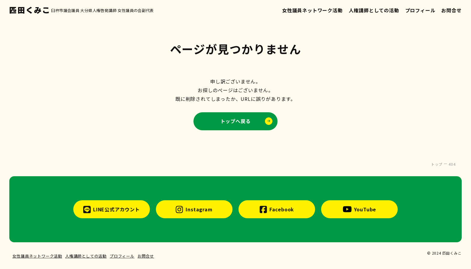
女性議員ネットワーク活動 (312, 10)
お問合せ (451, 10)
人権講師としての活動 (374, 10)
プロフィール (420, 10)
